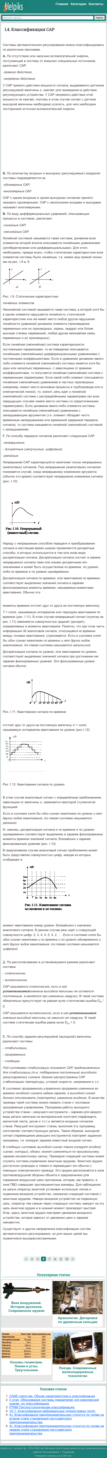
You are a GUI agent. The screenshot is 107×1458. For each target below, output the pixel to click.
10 (66, 1259)
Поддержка (68, 1452)
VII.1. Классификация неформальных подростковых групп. (52, 1411)
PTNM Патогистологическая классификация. (42, 1407)
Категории (78, 4)
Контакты (96, 4)
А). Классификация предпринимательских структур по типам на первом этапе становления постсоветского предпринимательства (56, 1429)
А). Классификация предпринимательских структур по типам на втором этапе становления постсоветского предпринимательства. (56, 1418)
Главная (62, 4)
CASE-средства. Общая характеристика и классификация (52, 1396)
